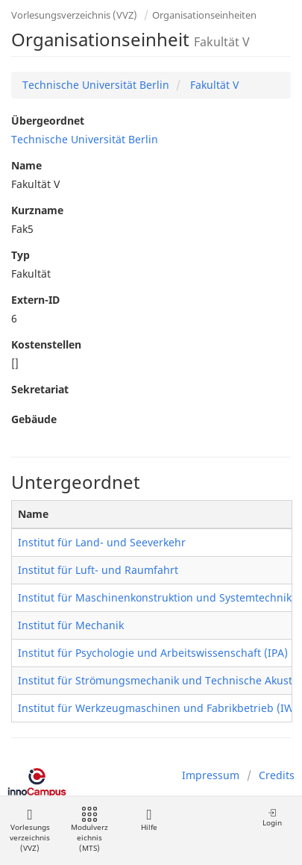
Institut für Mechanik (71, 625)
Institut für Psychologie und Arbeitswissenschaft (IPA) (153, 653)
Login (272, 818)
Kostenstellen (46, 344)
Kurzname (37, 210)
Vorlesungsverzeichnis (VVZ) (74, 15)
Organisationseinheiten (204, 15)
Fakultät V (213, 85)
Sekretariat (40, 389)
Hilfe (149, 820)
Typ (20, 255)
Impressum (210, 775)
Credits (277, 775)
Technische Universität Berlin (95, 85)
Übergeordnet (47, 120)
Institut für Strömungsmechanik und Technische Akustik (159, 680)
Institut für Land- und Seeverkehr (102, 542)
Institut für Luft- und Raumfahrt (98, 570)
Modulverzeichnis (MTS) (89, 830)
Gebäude (34, 419)
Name (26, 165)
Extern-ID (35, 300)
